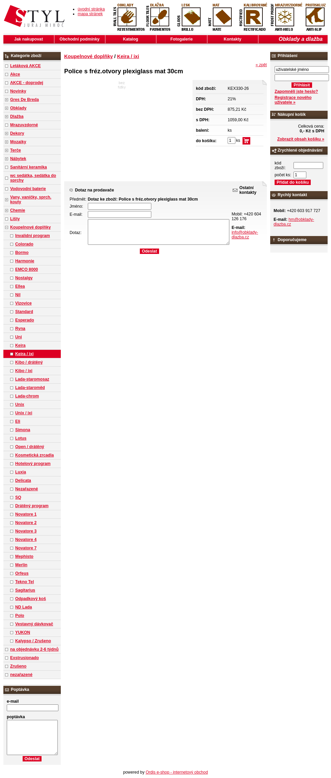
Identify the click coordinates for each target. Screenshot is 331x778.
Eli (17, 421)
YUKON (22, 632)
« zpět (261, 64)
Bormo (21, 252)
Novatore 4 (25, 539)
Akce (15, 74)
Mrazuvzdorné (24, 125)
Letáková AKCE (25, 65)
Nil (18, 294)
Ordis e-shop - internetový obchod (177, 772)
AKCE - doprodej (26, 82)
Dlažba (16, 116)
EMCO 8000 (26, 269)
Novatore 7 (25, 548)
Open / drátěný (29, 446)
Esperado (24, 320)
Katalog (130, 39)
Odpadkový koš (30, 598)
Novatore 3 (25, 531)
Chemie (17, 210)
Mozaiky (18, 141)
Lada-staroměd (30, 387)
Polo (19, 615)
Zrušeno (18, 666)
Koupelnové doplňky (30, 227)
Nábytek (18, 158)
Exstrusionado (24, 657)
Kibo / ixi (23, 370)
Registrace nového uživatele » (293, 100)
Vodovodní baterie (28, 188)
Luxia (20, 472)
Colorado (24, 244)
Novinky (18, 91)
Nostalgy (24, 278)
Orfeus (21, 573)
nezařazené (21, 674)
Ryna (20, 328)
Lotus (20, 438)
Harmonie (24, 261)
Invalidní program (32, 235)
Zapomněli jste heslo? (296, 91)
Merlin (21, 565)
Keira (20, 345)
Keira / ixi (24, 354)
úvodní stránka (91, 9)
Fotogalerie (182, 39)
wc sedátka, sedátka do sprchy (33, 178)
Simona (22, 429)
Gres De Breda (24, 99)
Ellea (20, 286)
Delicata (23, 480)
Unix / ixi (23, 413)
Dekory (17, 133)
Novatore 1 (25, 514)
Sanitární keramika (28, 167)
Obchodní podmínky (79, 39)
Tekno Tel (24, 581)
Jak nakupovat (28, 39)
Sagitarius (25, 590)
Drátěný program (32, 505)
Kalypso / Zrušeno (33, 641)
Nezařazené (26, 489)
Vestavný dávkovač (34, 624)
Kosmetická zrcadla (34, 455)
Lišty (15, 218)
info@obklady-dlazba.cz (245, 234)
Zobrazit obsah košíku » (300, 139)
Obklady (18, 108)
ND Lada (23, 607)
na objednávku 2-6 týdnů (34, 649)
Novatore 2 (25, 522)
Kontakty (232, 39)
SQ (18, 497)
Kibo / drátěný (29, 362)
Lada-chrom (27, 396)
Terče (15, 150)
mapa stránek (90, 13)
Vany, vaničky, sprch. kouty (30, 199)
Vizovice (23, 303)
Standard (24, 311)
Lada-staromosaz (32, 379)
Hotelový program (33, 463)
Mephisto (24, 556)
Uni (18, 337)
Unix (19, 404)
